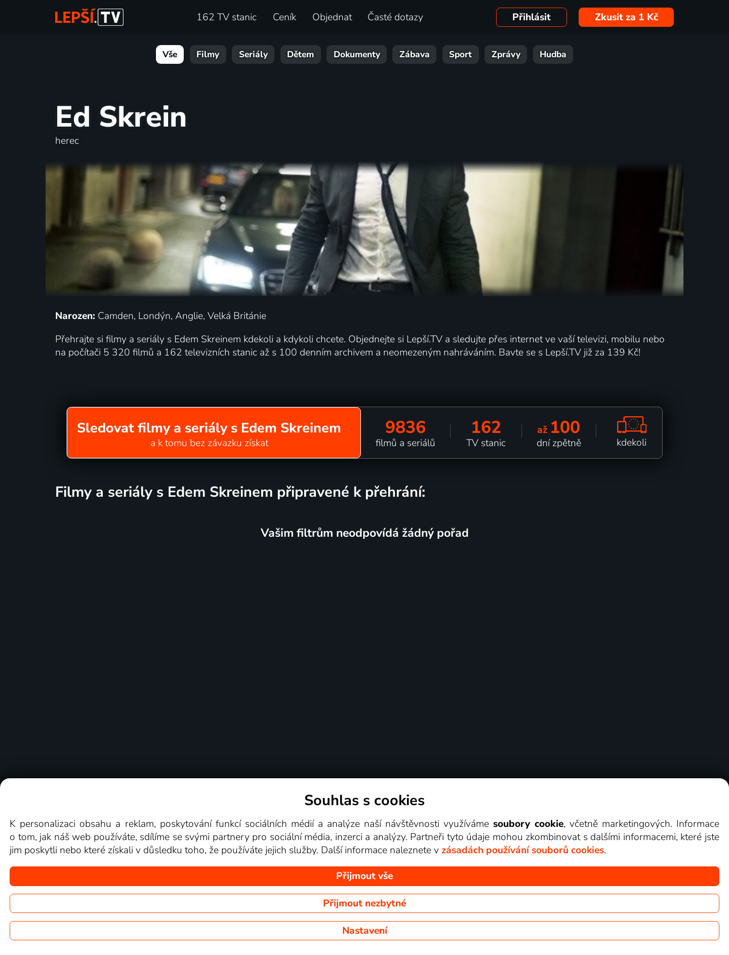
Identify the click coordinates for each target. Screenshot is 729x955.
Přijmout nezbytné (364, 903)
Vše (170, 54)
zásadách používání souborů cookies (522, 850)
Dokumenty (357, 54)
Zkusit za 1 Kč (626, 17)
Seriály (253, 54)
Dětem (300, 54)
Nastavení (364, 930)
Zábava (414, 54)
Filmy (207, 54)
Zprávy (506, 54)
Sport (460, 54)
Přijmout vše (364, 876)
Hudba (553, 54)
